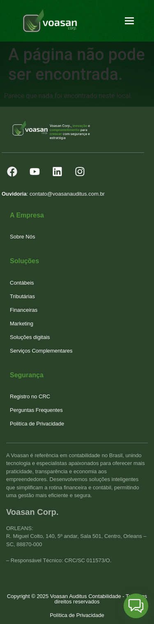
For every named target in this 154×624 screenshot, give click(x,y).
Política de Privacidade (77, 615)
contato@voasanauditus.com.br (67, 194)
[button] (136, 606)
